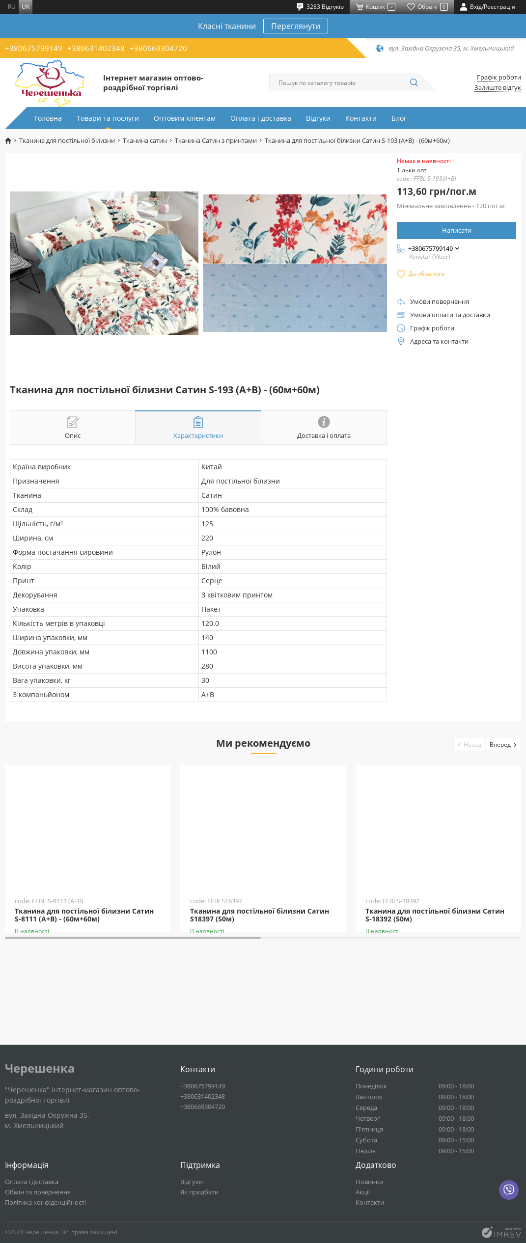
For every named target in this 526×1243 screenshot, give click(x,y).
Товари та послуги (108, 118)
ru (12, 6)
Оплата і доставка (260, 118)
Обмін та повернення (38, 1192)
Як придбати (199, 1192)
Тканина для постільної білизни (67, 140)
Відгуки (318, 118)
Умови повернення (439, 301)
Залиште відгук (497, 87)
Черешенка (40, 1068)
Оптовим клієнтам (185, 118)
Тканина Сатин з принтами (216, 140)
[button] (470, 744)
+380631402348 (96, 48)
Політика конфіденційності (45, 1202)
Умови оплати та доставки (450, 315)
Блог (399, 118)
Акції (363, 1192)
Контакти (361, 118)
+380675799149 (33, 48)
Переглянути (295, 26)
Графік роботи (499, 77)
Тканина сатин (145, 140)
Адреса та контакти (439, 341)
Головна (48, 118)
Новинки (369, 1182)
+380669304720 (158, 48)
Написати (456, 230)
